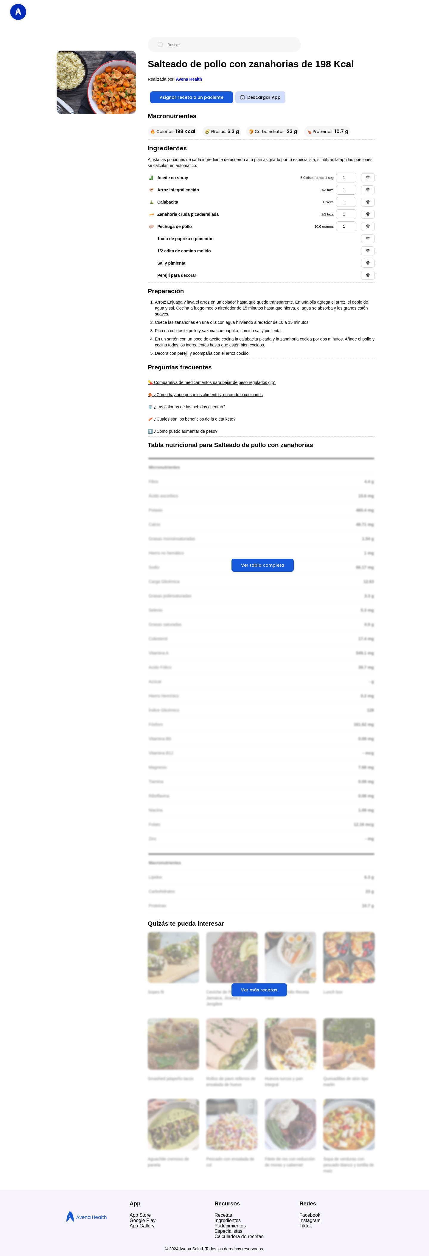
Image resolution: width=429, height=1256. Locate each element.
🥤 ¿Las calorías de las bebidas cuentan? (187, 406)
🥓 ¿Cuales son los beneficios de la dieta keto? (192, 419)
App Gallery (142, 1225)
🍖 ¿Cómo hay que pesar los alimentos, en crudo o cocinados (205, 394)
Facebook (309, 1215)
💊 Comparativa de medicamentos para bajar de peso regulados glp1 (212, 382)
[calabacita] (346, 202)
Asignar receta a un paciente (191, 97)
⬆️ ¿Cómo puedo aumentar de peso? (182, 431)
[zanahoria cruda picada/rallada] (346, 214)
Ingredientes (227, 1220)
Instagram (310, 1220)
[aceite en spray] (346, 177)
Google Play (143, 1220)
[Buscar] (229, 45)
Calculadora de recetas (239, 1236)
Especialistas (228, 1231)
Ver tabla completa (262, 565)
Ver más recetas (259, 990)
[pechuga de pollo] (346, 226)
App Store (140, 1215)
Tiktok (305, 1225)
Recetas (223, 1215)
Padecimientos (230, 1225)
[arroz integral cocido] (346, 190)
